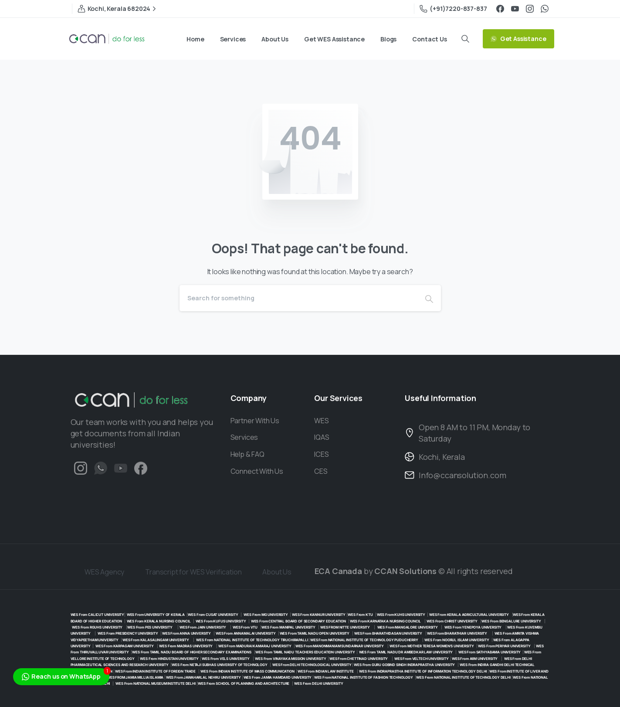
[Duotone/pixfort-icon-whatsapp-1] (101, 475)
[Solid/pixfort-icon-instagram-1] (81, 470)
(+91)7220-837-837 (453, 8)
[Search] (298, 298)
